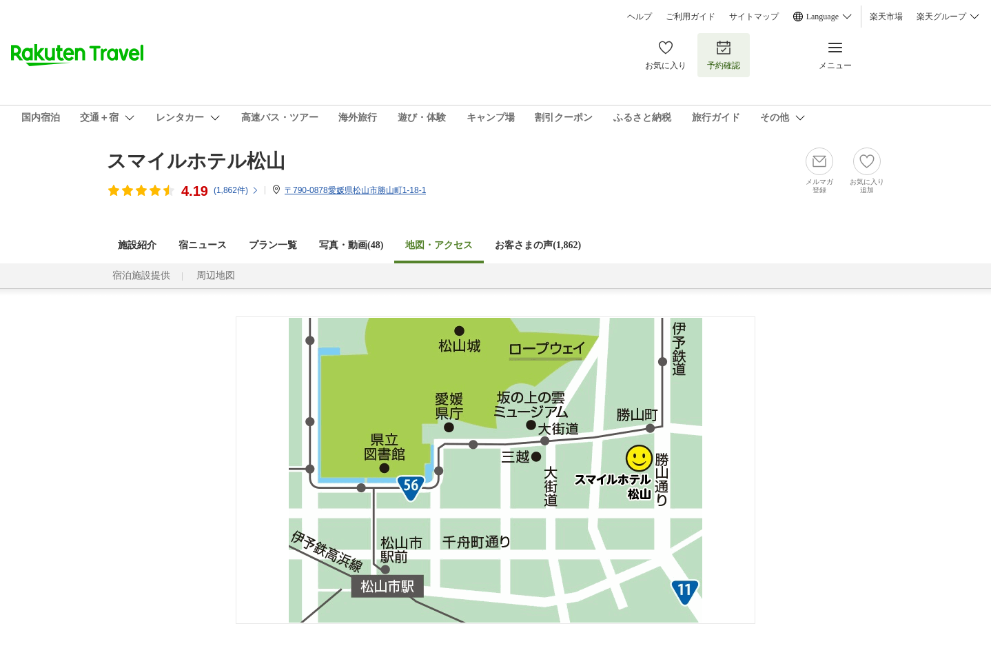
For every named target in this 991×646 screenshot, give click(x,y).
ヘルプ (639, 16)
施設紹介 (137, 245)
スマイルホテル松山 (196, 161)
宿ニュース (202, 245)
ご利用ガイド (690, 16)
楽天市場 (886, 16)
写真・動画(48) (351, 245)
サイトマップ (754, 16)
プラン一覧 (273, 245)
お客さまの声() (538, 245)
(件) (236, 190)
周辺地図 (215, 275)
